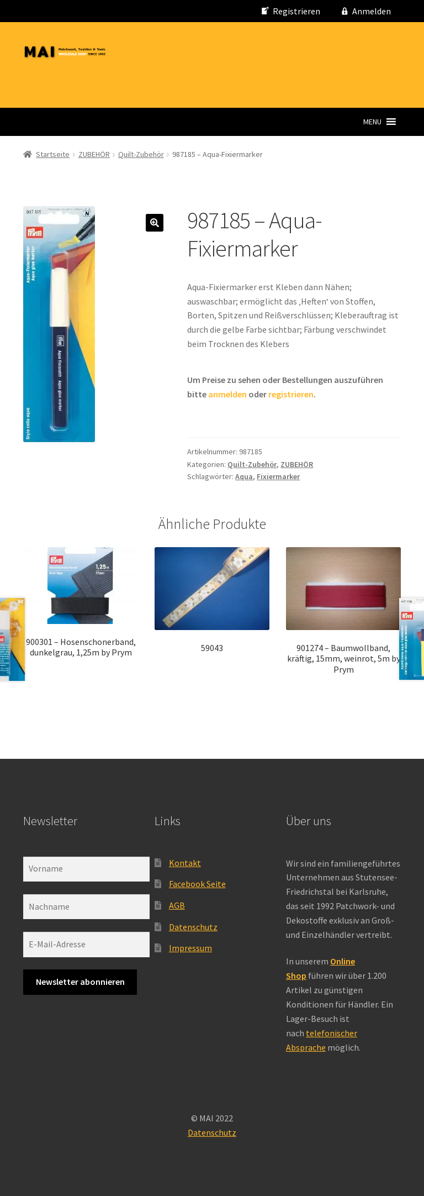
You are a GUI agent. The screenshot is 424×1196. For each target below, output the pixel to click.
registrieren (291, 394)
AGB (177, 905)
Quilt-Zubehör (141, 154)
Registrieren (296, 11)
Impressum (190, 947)
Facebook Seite (197, 883)
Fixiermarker (278, 476)
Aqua (244, 476)
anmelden (227, 394)
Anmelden (371, 11)
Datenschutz (193, 926)
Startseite (53, 154)
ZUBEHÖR (94, 154)
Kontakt (185, 862)
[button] (372, 121)
